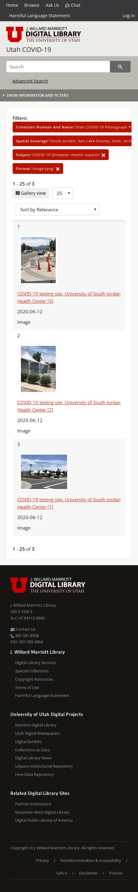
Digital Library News (33, 758)
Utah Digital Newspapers (37, 733)
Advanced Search (30, 81)
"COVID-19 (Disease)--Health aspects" (60, 154)
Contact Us (22, 629)
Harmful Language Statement (39, 15)
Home (12, 5)
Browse (31, 5)
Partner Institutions (33, 804)
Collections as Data (32, 750)
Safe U (61, 873)
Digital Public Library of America (44, 820)
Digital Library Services (35, 662)
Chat (72, 5)
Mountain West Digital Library (42, 812)
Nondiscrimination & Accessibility (90, 860)
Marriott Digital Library (36, 725)
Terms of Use (27, 687)
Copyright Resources (34, 679)
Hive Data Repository (34, 774)
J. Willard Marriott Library (33, 605)
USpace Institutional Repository (44, 766)
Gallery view (33, 193)
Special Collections (32, 671)
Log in (129, 15)
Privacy (42, 860)
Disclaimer (88, 873)
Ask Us (52, 5)
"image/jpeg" (38, 168)
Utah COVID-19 (28, 49)
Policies (116, 873)
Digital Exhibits (28, 741)
